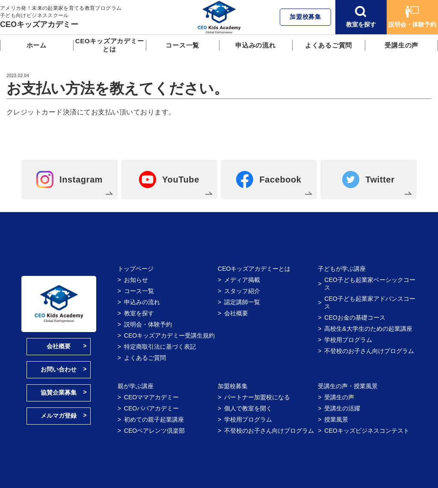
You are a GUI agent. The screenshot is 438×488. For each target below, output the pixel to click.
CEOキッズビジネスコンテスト (366, 430)
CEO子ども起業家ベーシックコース (369, 283)
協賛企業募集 (59, 392)
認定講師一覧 (242, 302)
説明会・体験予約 (412, 17)
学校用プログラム (348, 339)
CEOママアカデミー (151, 397)
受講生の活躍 (342, 408)
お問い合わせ (59, 369)
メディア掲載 (242, 279)
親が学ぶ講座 (136, 386)
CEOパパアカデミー (151, 408)
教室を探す (361, 17)
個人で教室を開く (248, 408)
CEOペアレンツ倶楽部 (154, 430)
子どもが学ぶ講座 (342, 268)
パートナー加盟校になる (257, 397)
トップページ (136, 268)
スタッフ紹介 (242, 290)
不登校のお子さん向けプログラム (369, 350)
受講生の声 (401, 45)
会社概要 (59, 346)
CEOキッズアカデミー (39, 24)
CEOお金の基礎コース (354, 317)
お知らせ (136, 279)
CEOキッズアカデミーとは (109, 45)
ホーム (37, 45)
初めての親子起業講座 (154, 419)
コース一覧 (182, 45)
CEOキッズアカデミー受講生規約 (169, 335)
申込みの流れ (255, 45)
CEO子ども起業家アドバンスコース (369, 302)
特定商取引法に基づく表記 (160, 346)
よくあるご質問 (328, 45)
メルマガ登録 (59, 415)
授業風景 (336, 419)
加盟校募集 (305, 16)
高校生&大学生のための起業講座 (368, 328)
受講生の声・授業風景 (348, 386)
